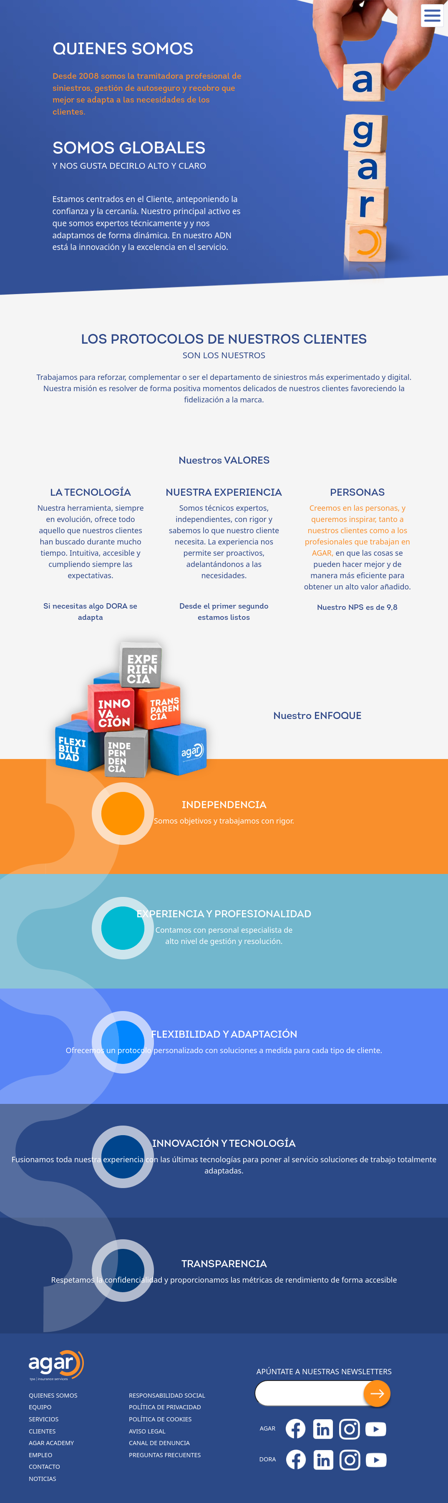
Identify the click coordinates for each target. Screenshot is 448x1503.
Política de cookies (160, 1419)
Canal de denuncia (159, 1443)
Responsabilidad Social (167, 1395)
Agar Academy (51, 1443)
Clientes (42, 1431)
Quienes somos (53, 1395)
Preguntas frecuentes (165, 1455)
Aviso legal (147, 1431)
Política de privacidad (165, 1407)
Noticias (42, 1479)
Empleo (41, 1455)
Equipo (40, 1407)
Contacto (44, 1467)
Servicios (43, 1419)
